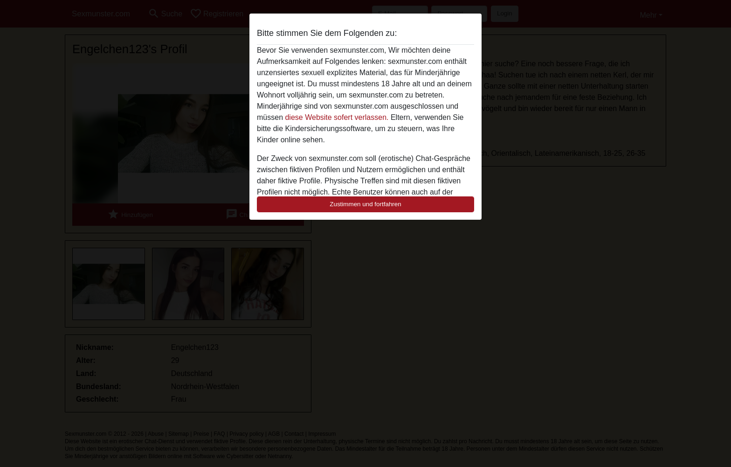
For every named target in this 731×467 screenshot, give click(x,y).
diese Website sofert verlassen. (336, 117)
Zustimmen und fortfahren (365, 204)
